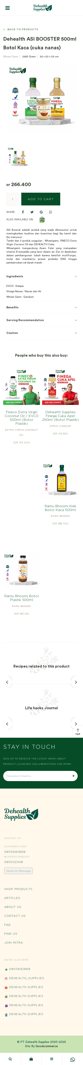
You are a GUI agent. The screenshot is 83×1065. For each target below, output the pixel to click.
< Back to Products (20, 29)
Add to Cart (41, 199)
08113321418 (13, 861)
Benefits (12, 307)
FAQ (7, 924)
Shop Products (18, 888)
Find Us (10, 933)
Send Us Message (18, 870)
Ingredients (14, 276)
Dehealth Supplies (23, 987)
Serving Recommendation (25, 320)
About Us (12, 906)
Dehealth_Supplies (24, 979)
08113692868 (15, 851)
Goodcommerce (47, 1046)
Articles (12, 897)
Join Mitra (13, 942)
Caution (12, 333)
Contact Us (15, 915)
